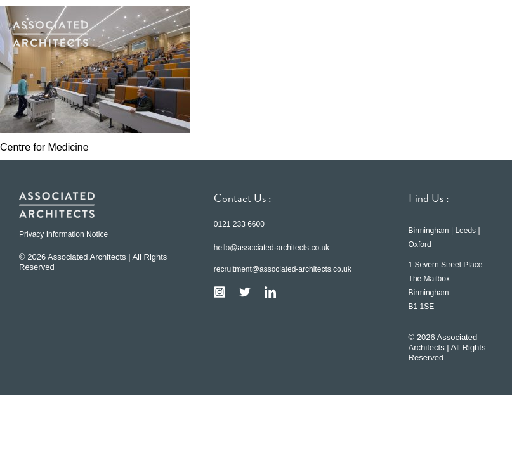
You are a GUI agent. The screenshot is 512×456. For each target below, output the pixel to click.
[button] (480, 33)
